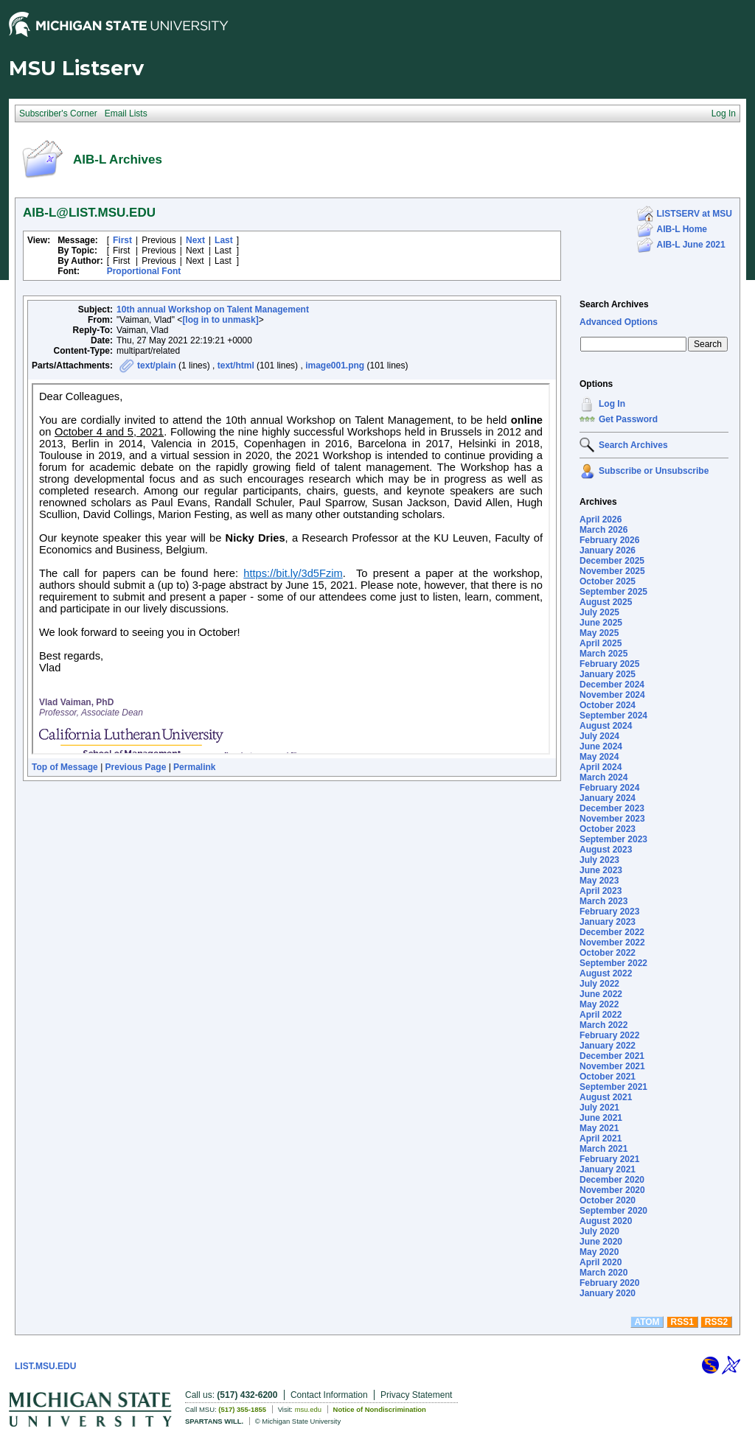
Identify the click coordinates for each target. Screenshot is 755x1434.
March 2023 (603, 901)
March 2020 (603, 1272)
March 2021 (603, 1149)
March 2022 (603, 1025)
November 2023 (612, 819)
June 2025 (601, 623)
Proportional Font (144, 271)
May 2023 (599, 880)
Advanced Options (619, 322)
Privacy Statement (416, 1395)
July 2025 (599, 612)
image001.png (334, 365)
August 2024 (606, 726)
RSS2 (716, 1322)
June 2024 (601, 746)
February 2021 (609, 1159)
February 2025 (609, 664)
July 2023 (599, 860)
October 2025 (608, 581)
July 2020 (599, 1231)
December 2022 (612, 932)
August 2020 (606, 1221)
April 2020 (601, 1262)
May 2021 (599, 1128)
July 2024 (599, 736)
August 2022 (606, 973)
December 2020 (612, 1180)
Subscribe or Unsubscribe (654, 471)
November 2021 (612, 1066)
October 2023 (608, 829)
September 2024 (613, 715)
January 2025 (608, 674)
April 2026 (601, 519)
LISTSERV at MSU (694, 214)
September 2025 (613, 592)
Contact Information (329, 1395)
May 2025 (599, 633)
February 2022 (609, 1035)
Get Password (628, 419)
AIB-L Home (682, 229)
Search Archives (614, 304)
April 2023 (601, 891)
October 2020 (608, 1200)
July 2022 (599, 984)
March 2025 (603, 653)
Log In (612, 404)
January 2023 (608, 922)
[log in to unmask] (220, 320)
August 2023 (606, 849)
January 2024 (608, 798)
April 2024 (601, 767)
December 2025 (612, 561)
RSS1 (682, 1322)
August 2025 (606, 602)
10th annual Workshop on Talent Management (212, 309)
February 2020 (609, 1283)
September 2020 (613, 1211)
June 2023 (601, 870)
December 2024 (612, 684)
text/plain (156, 365)
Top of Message (65, 767)
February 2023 (609, 911)
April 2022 (601, 1015)
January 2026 (608, 550)
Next (195, 240)
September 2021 (613, 1087)
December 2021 (612, 1056)
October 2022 (608, 953)
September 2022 (613, 963)
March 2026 (603, 530)
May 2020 (599, 1252)
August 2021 (606, 1097)
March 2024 (603, 777)
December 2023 (612, 808)
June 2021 (601, 1118)
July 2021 (599, 1107)
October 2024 (608, 705)
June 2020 (601, 1242)
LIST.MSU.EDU (45, 1366)
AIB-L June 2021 (691, 244)
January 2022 (608, 1045)
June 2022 (601, 994)
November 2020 (612, 1190)
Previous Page (136, 767)
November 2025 (612, 571)
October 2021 (608, 1076)
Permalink (194, 767)
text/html (236, 365)
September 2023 (613, 839)
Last (224, 240)
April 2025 (601, 643)
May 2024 (599, 757)
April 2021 (601, 1138)
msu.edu (308, 1409)
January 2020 (608, 1293)
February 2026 (609, 540)
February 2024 (609, 788)
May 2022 (599, 1004)
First (122, 240)
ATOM (646, 1322)
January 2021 (608, 1169)
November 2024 (612, 695)
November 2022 (612, 942)
